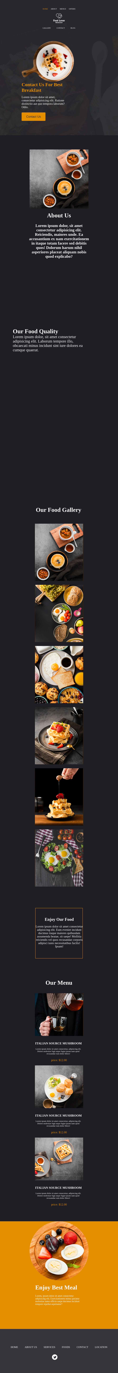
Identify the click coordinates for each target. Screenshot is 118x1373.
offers (72, 9)
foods (66, 1347)
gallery (47, 28)
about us (31, 1347)
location (101, 1347)
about (54, 9)
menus (63, 9)
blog (73, 28)
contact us (33, 116)
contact (61, 28)
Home (45, 9)
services (49, 1347)
